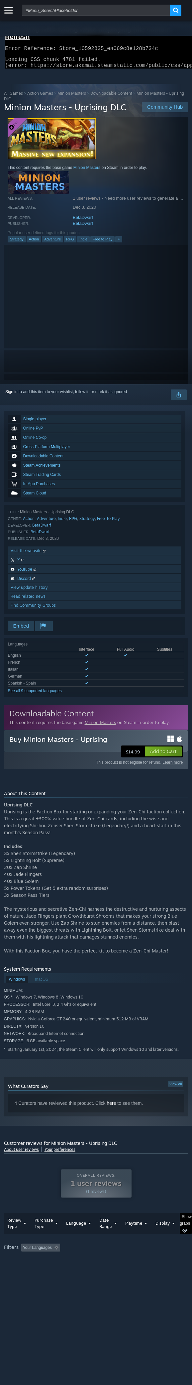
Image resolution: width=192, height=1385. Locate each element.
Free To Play (108, 522)
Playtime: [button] (155, 1260)
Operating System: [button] (87, 1269)
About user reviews (21, 1153)
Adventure (52, 243)
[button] (163, 755)
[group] (96, 1269)
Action (34, 243)
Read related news (28, 600)
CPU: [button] (122, 1269)
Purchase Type (44, 1236)
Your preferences (60, 1153)
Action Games (40, 97)
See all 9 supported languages (35, 694)
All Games (13, 97)
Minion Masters (71, 97)
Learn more (172, 766)
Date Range (105, 1236)
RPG (70, 243)
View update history (29, 591)
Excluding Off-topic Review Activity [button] (104, 1260)
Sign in (11, 395)
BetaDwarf (83, 221)
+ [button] (119, 243)
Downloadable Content (111, 97)
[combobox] (96, 10)
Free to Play (102, 243)
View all (175, 1088)
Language (76, 1236)
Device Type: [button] (17, 1277)
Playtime (133, 1236)
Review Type (14, 1236)
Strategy (17, 243)
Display (162, 1236)
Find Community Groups (33, 609)
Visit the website (29, 554)
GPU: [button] (144, 1269)
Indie (83, 243)
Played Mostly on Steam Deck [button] (32, 1269)
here (111, 1107)
